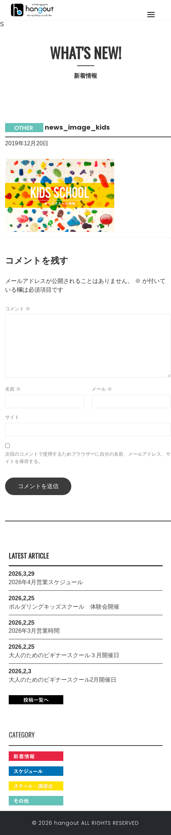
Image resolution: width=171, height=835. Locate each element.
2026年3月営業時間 (34, 631)
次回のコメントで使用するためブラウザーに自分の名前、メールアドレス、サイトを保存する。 (88, 457)
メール (102, 389)
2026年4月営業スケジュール (46, 582)
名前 (13, 389)
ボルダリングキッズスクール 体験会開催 (64, 607)
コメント (17, 308)
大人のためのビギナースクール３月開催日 (64, 655)
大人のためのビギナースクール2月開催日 (63, 680)
